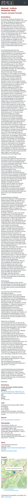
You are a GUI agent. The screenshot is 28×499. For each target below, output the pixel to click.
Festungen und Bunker (19, 393)
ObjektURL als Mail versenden (9, 451)
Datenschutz (8, 497)
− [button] (3, 463)
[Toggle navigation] (25, 2)
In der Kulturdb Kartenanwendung (11, 490)
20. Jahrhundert (5, 399)
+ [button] (3, 461)
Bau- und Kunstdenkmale (7, 391)
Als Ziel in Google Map (9, 489)
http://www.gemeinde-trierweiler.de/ (10, 419)
